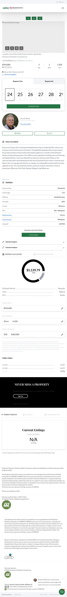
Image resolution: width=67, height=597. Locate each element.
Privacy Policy (43, 594)
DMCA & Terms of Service (56, 594)
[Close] (63, 579)
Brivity (10, 594)
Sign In (60, 2)
